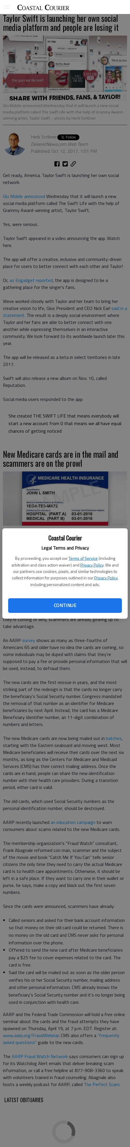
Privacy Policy (92, 565)
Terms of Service (83, 558)
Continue (65, 605)
